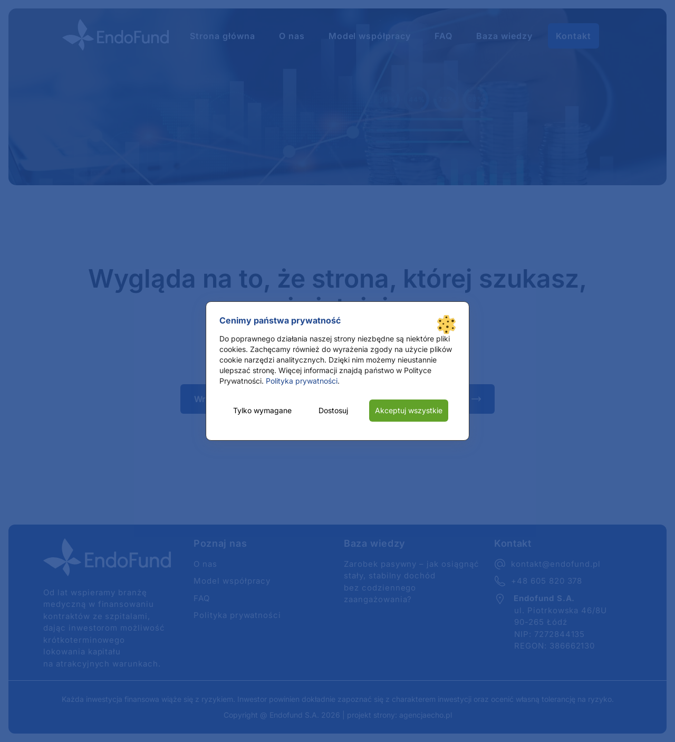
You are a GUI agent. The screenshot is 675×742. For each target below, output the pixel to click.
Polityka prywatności (302, 380)
